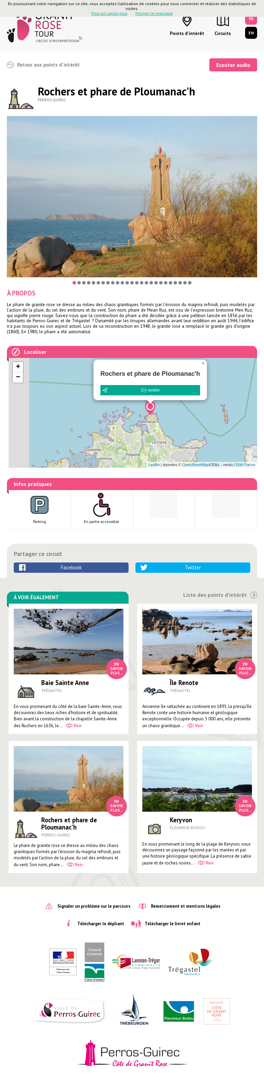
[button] (150, 408)
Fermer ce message (154, 13)
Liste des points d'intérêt (215, 595)
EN (251, 32)
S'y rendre (150, 390)
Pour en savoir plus (109, 13)
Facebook (71, 567)
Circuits (222, 33)
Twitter (193, 567)
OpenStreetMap (195, 465)
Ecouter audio (233, 64)
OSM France (244, 465)
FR (251, 18)
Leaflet (154, 465)
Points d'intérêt (187, 33)
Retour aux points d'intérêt (48, 64)
